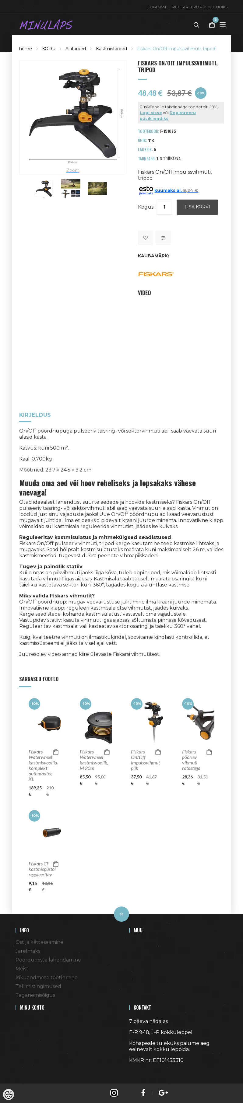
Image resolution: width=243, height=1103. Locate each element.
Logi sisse (157, 7)
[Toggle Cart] (212, 25)
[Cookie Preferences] (8, 1094)
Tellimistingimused (38, 986)
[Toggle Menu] (222, 24)
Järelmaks (28, 951)
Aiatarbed (75, 48)
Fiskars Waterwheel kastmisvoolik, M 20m (92, 760)
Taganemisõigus (35, 995)
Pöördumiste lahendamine (48, 960)
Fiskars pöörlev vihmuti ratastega (191, 760)
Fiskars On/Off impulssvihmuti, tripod (176, 48)
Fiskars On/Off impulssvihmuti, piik (144, 760)
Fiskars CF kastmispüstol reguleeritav (41, 869)
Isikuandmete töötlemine (47, 977)
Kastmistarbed (111, 48)
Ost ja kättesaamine (39, 942)
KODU (48, 48)
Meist (22, 969)
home (25, 48)
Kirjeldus (35, 415)
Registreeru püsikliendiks (199, 7)
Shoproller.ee (139, 1071)
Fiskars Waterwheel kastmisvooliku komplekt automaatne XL (41, 765)
